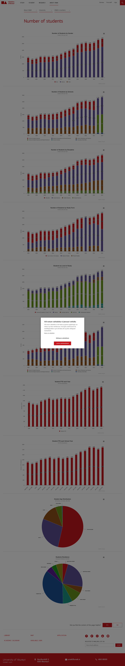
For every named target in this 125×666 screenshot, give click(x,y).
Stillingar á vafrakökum (52, 340)
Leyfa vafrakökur (72, 340)
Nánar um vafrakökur (49, 335)
